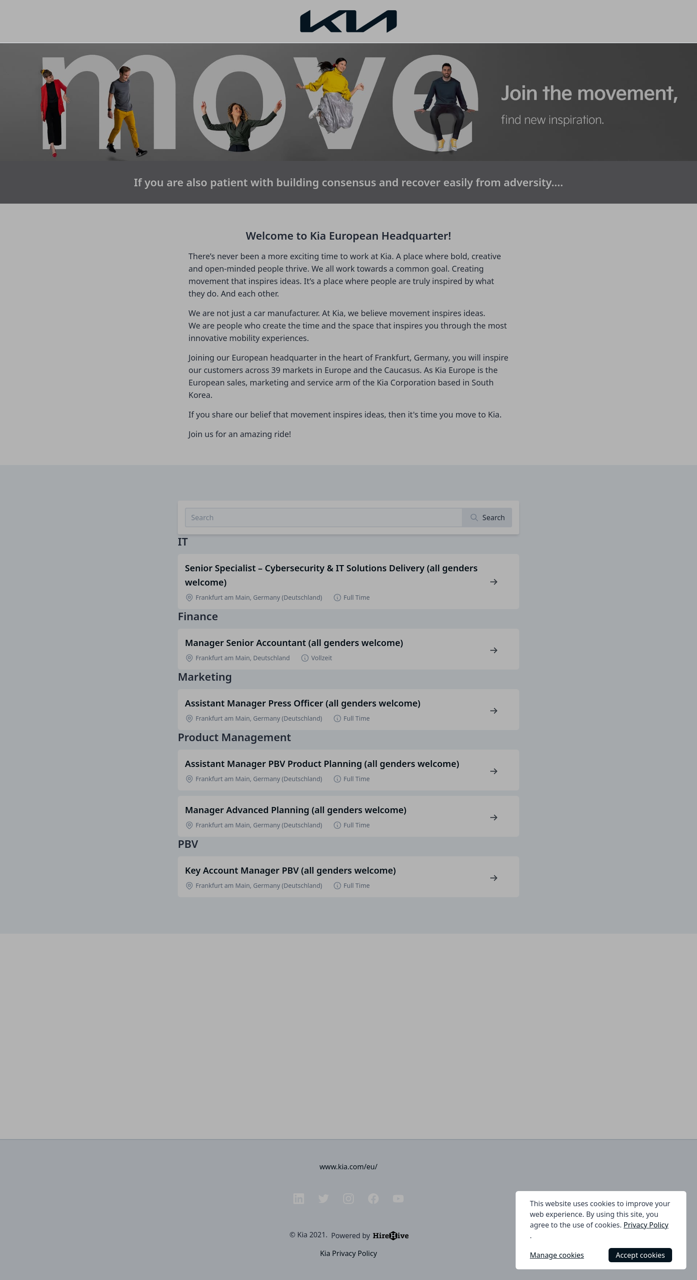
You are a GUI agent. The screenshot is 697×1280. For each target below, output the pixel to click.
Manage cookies (557, 1255)
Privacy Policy (646, 1225)
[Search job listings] (324, 517)
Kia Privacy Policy (348, 1253)
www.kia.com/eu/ (348, 1167)
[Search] (487, 517)
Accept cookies (640, 1255)
